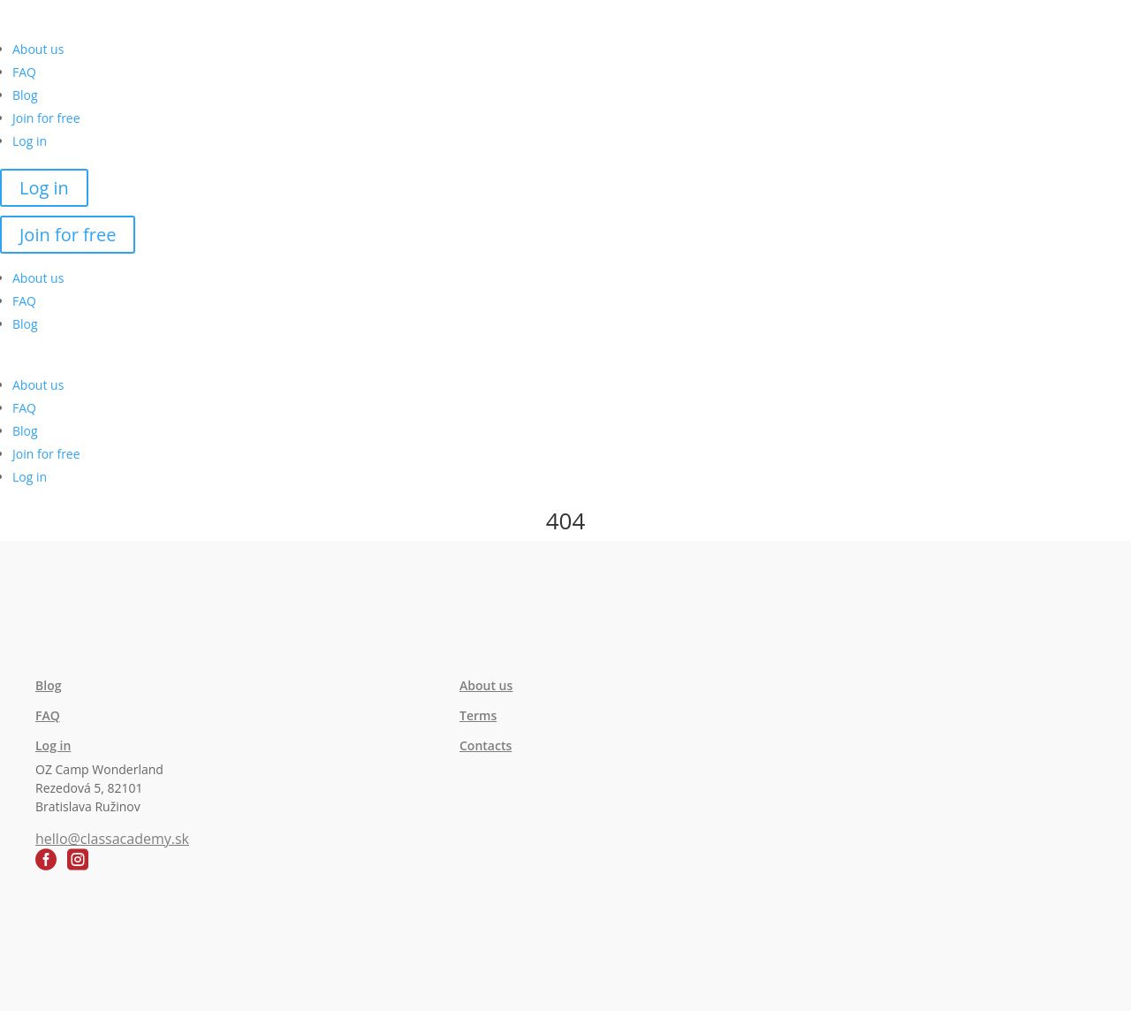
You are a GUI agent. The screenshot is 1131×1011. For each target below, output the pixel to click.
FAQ (24, 72)
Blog (25, 95)
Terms (478, 715)
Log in (29, 141)
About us (38, 49)
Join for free (46, 118)
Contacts (485, 745)
